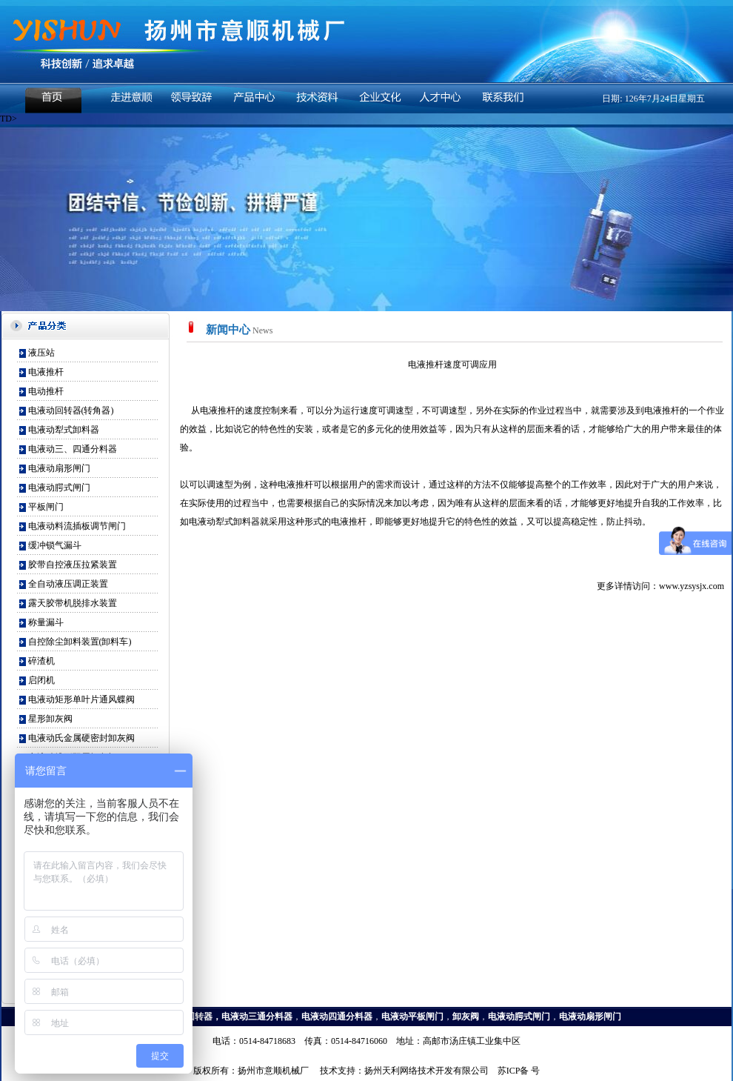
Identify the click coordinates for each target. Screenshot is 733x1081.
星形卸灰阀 (50, 719)
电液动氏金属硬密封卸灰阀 (81, 738)
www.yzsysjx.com (691, 586)
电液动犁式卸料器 (63, 430)
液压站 (41, 352)
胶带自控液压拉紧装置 (72, 564)
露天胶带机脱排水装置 (72, 603)
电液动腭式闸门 (59, 487)
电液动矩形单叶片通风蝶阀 (81, 699)
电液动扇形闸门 (59, 468)
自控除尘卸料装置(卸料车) (80, 641)
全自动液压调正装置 (68, 584)
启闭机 (41, 680)
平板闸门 (46, 507)
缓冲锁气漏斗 (54, 545)
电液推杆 (46, 372)
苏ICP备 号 (519, 1070)
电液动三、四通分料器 (72, 449)
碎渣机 (41, 661)
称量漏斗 (46, 622)
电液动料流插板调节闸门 (77, 526)
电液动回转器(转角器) (71, 410)
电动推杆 (46, 391)
